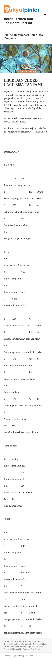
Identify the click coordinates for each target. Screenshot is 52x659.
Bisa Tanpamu (36, 649)
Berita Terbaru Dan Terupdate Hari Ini (18, 21)
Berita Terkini (16, 644)
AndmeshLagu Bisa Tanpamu (31, 646)
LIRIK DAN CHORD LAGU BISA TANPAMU (24, 82)
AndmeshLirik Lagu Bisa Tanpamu (17, 649)
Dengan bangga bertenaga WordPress (18, 656)
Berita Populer (30, 641)
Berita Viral (26, 644)
